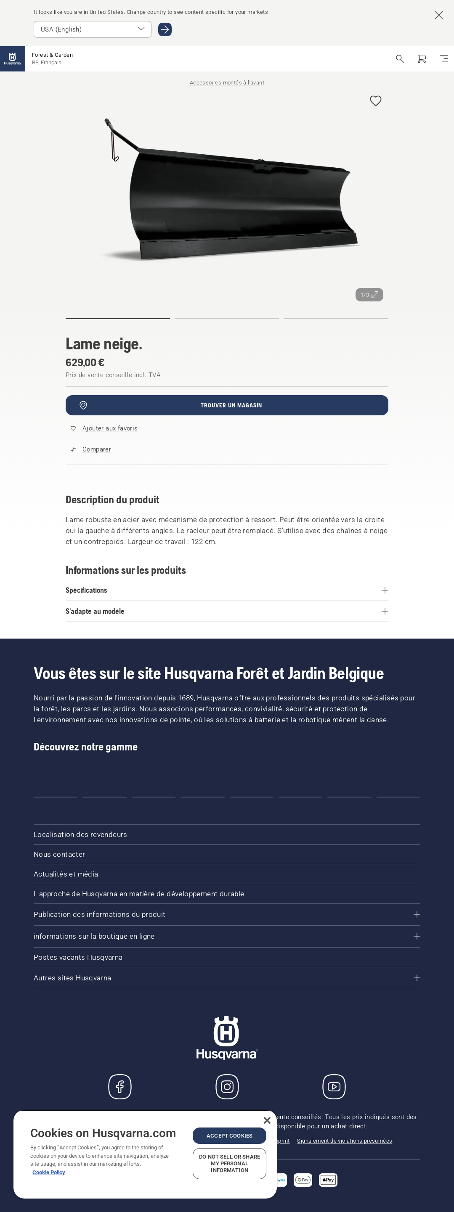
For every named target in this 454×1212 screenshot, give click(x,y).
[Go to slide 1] (55, 797)
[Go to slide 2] (104, 797)
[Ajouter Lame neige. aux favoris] (375, 101)
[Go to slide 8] (398, 797)
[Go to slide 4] (202, 797)
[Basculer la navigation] (444, 59)
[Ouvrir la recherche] (400, 59)
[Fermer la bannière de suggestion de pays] (439, 15)
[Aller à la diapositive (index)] (118, 318)
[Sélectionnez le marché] (92, 29)
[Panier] (422, 59)
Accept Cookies (229, 1136)
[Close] (267, 1120)
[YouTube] (334, 1086)
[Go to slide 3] (153, 797)
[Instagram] (227, 1086)
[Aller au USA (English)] (165, 29)
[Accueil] (12, 58)
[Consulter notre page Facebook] (120, 1086)
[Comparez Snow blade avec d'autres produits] (91, 449)
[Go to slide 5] (251, 797)
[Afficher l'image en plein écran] (227, 195)
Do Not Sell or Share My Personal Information (229, 1163)
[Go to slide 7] (349, 797)
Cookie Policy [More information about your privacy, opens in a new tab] (48, 1172)
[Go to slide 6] (300, 797)
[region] (145, 1154)
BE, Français (46, 62)
